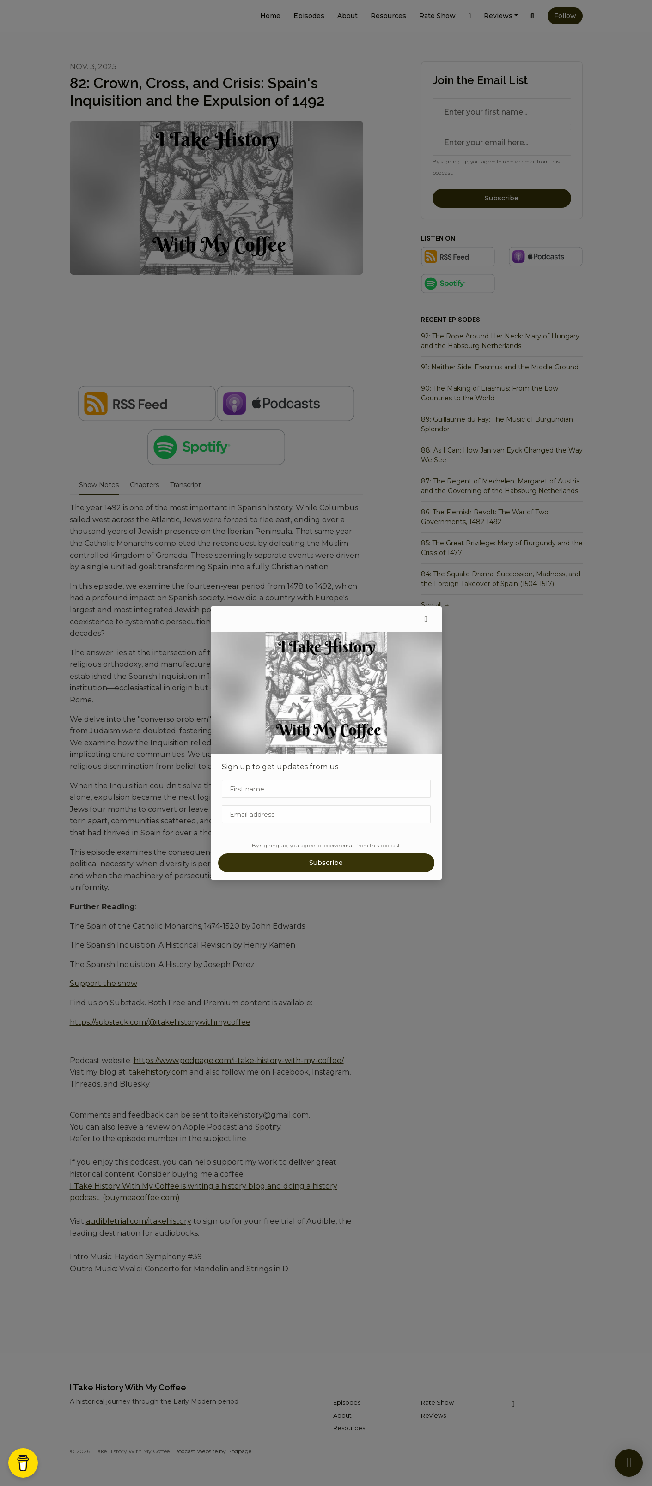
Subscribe (326, 862)
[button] (426, 619)
